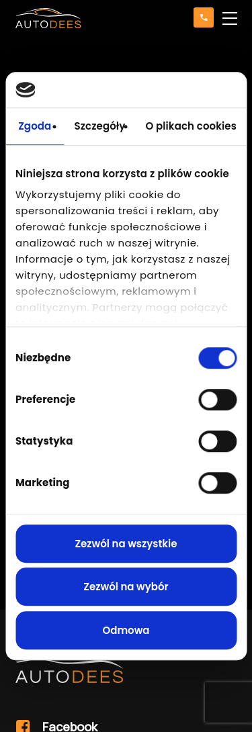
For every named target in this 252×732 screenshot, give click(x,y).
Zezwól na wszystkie (126, 544)
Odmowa (125, 630)
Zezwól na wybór (125, 587)
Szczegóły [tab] (99, 126)
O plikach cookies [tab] (191, 126)
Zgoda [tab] (34, 126)
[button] (229, 18)
